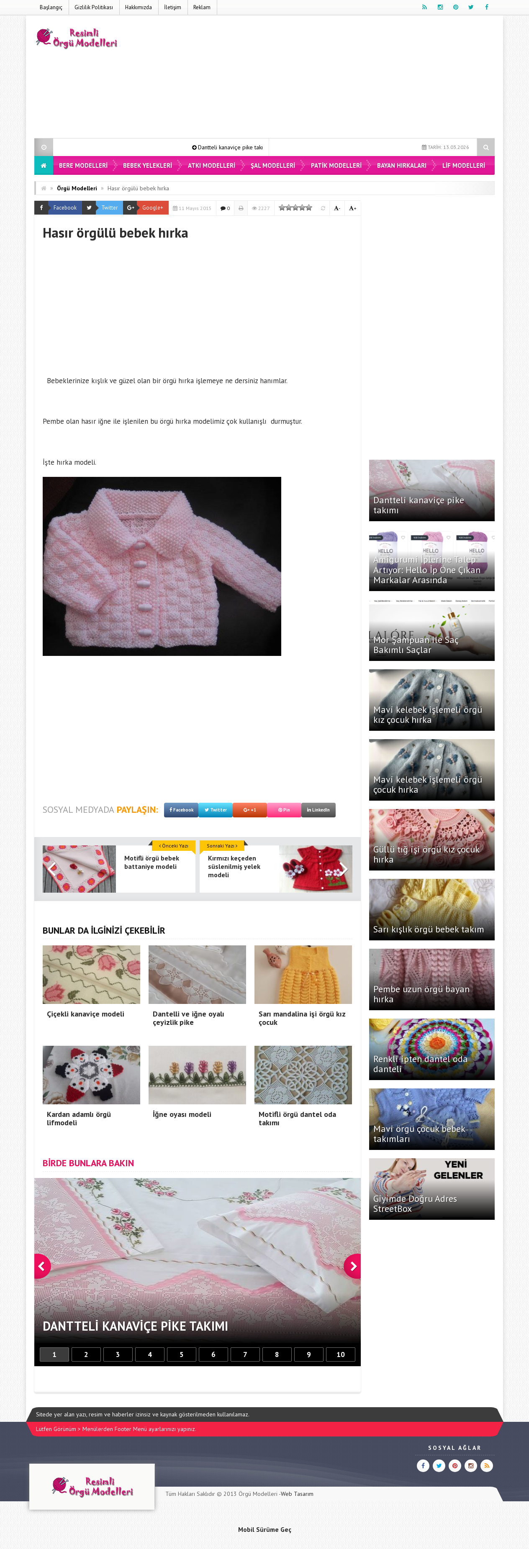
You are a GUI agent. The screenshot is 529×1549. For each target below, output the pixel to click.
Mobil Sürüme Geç (264, 1529)
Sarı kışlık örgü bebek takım (428, 929)
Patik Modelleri (336, 165)
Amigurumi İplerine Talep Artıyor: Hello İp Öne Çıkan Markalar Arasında (426, 569)
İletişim (172, 7)
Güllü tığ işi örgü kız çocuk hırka (426, 854)
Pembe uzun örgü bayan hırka (421, 994)
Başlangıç (51, 7)
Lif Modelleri (463, 165)
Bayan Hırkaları (401, 165)
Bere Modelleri (83, 165)
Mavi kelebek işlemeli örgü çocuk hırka (427, 784)
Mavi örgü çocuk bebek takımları (419, 1133)
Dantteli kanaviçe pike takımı (243, 147)
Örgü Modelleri (77, 188)
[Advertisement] (342, 78)
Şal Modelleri (273, 165)
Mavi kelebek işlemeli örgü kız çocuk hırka (427, 714)
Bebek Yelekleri (147, 165)
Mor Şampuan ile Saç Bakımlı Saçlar (415, 644)
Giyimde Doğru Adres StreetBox (415, 1203)
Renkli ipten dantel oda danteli (420, 1064)
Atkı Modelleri (211, 165)
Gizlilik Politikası (93, 7)
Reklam (202, 7)
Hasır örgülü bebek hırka (138, 188)
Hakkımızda (138, 7)
